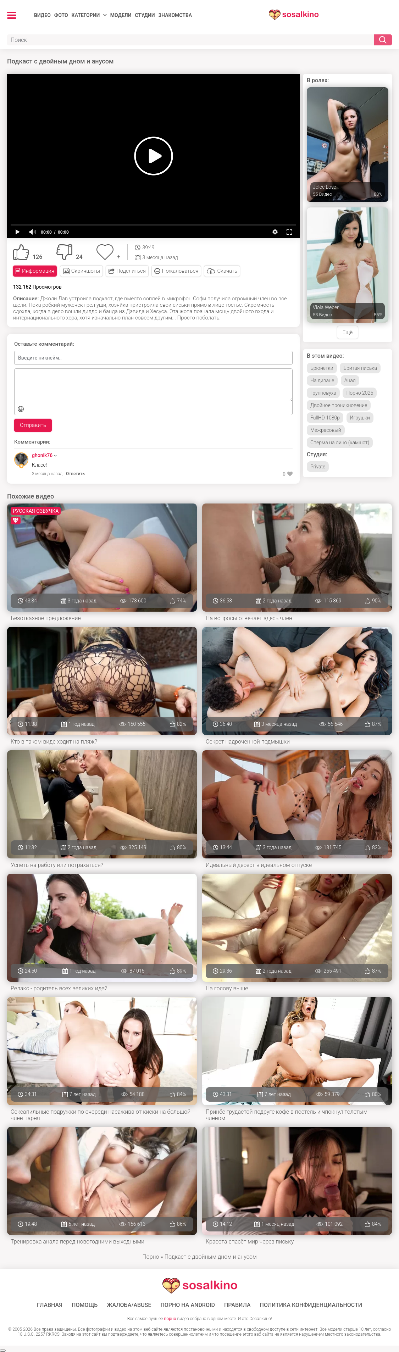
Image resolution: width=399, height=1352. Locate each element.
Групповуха (323, 393)
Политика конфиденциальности (311, 1305)
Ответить (75, 473)
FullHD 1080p (325, 418)
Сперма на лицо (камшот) (339, 442)
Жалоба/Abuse (129, 1305)
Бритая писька (360, 368)
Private (317, 466)
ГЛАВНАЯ (49, 1305)
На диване (322, 380)
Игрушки (360, 418)
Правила (237, 1305)
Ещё (348, 332)
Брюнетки (321, 368)
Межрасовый (325, 430)
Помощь (85, 1305)
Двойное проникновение (338, 405)
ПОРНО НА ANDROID (187, 1305)
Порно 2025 (359, 393)
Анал (350, 380)
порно (170, 1318)
